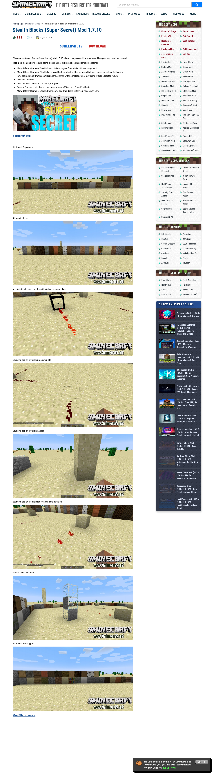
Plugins (150, 13)
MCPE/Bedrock (33, 13)
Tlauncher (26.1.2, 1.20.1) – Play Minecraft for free (188, 318)
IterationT (165, 239)
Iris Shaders (166, 62)
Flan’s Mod (165, 105)
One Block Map (167, 176)
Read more (169, 767)
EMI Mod (186, 54)
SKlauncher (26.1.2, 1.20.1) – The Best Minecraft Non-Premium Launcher (188, 401)
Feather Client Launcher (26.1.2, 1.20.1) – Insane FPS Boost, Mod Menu (188, 422)
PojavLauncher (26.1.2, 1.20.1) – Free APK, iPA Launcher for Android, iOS (187, 443)
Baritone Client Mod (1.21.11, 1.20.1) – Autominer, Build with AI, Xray (188, 526)
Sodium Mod (166, 67)
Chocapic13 (166, 248)
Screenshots (71, 46)
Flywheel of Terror (169, 150)
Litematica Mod (189, 91)
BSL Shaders (166, 234)
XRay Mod (165, 76)
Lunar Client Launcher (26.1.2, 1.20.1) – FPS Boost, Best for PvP (187, 463)
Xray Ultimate (167, 280)
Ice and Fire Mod (168, 91)
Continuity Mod (167, 145)
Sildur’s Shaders (168, 244)
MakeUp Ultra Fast (190, 253)
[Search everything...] (154, 4)
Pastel (185, 258)
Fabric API (166, 36)
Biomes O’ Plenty (190, 100)
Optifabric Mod (167, 86)
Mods (16, 13)
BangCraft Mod (189, 141)
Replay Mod (166, 110)
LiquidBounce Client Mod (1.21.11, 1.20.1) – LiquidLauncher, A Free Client (188, 588)
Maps (119, 13)
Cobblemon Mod (190, 49)
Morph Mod (187, 110)
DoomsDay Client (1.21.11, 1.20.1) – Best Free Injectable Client (187, 567)
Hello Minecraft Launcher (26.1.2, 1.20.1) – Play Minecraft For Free (188, 380)
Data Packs (134, 13)
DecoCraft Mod (167, 100)
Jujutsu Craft (188, 76)
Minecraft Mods (32, 23)
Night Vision (166, 285)
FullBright (187, 285)
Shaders (51, 13)
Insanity (164, 258)
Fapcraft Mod (188, 136)
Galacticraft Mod (190, 105)
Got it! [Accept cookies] (201, 762)
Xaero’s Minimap (168, 71)
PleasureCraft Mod (191, 150)
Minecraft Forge (168, 31)
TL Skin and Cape (190, 123)
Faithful (164, 289)
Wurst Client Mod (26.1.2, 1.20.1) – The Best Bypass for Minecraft (188, 547)
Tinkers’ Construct (190, 86)
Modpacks (178, 13)
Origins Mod (166, 95)
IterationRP (187, 239)
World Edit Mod (189, 95)
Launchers (82, 13)
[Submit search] (196, 4)
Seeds (164, 13)
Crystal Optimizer (190, 145)
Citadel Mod (166, 123)
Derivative (187, 234)
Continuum (165, 253)
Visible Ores (188, 289)
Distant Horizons (168, 81)
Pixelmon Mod (167, 49)
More (193, 13)
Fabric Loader (189, 31)
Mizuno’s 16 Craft (190, 294)
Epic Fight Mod (189, 81)
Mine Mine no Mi (168, 115)
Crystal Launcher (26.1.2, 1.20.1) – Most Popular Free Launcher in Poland (188, 484)
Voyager (186, 263)
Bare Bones (166, 294)
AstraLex (165, 263)
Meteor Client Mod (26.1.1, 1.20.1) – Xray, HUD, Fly (187, 505)
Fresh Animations (190, 280)
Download (97, 46)
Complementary (189, 248)
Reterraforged (167, 128)
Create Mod (188, 71)
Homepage (18, 23)
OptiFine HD (188, 36)
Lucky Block (188, 62)
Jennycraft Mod (168, 141)
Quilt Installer (189, 41)
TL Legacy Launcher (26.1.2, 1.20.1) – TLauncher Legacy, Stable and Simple (186, 339)
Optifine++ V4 (167, 217)
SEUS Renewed (189, 244)
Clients (66, 13)
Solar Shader (166, 209)
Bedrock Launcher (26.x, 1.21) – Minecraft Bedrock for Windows (188, 359)
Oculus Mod (188, 67)
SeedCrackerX (167, 136)
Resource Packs (101, 13)
